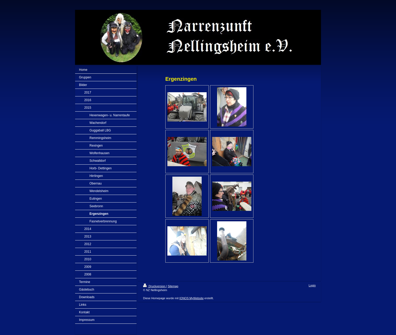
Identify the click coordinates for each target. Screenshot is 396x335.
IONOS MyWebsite (191, 298)
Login (312, 285)
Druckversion (154, 286)
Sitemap (173, 286)
